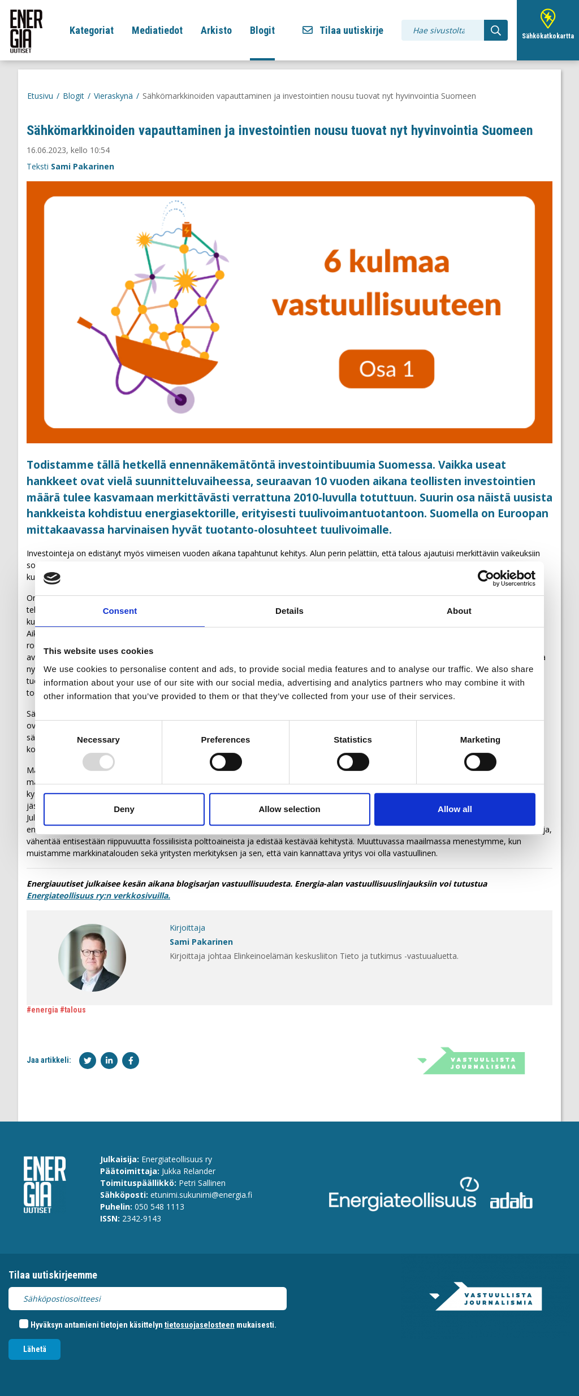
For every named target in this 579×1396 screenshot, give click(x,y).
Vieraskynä (113, 95)
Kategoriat (92, 30)
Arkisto (216, 30)
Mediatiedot (157, 30)
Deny (124, 809)
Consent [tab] (120, 611)
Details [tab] (289, 611)
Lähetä (34, 1349)
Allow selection (289, 809)
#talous (73, 1009)
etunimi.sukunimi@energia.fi (201, 1194)
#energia (42, 1009)
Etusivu (40, 95)
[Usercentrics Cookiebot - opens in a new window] (486, 578)
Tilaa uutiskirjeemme (52, 1275)
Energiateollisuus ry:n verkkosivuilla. (98, 895)
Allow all (455, 809)
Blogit (262, 30)
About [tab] (459, 611)
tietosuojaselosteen (200, 1324)
